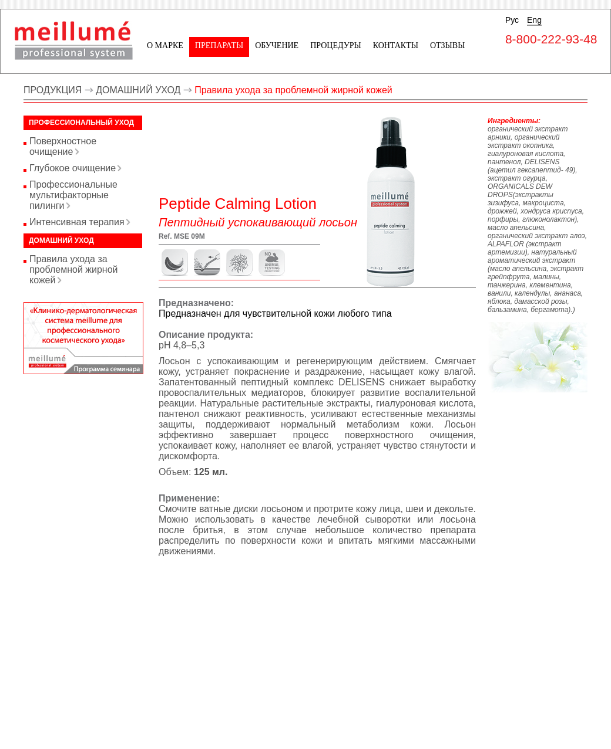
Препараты (219, 45)
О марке (165, 45)
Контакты (395, 45)
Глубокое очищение (72, 168)
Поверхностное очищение (62, 146)
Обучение (276, 45)
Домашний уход (61, 240)
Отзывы (447, 45)
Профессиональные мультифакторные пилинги (73, 195)
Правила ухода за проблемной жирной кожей (293, 90)
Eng (534, 20)
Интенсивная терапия (77, 222)
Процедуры (335, 45)
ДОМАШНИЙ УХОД (138, 90)
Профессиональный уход (81, 122)
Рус (512, 20)
